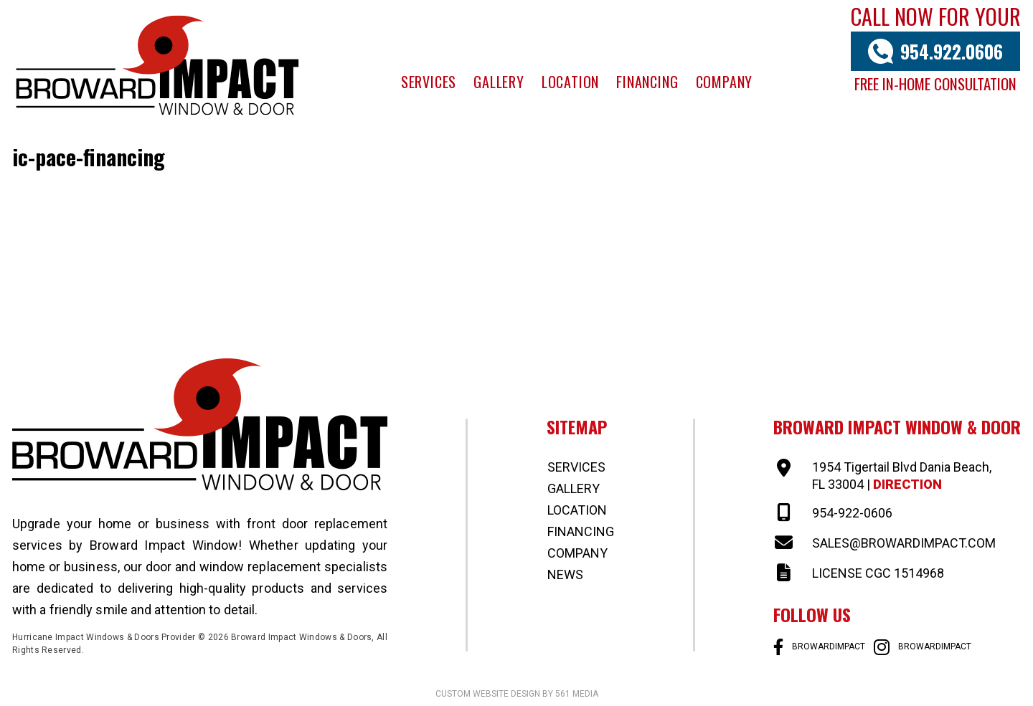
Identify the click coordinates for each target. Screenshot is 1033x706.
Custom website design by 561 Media (516, 694)
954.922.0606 (951, 51)
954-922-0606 (852, 512)
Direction (907, 484)
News (565, 574)
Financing (647, 81)
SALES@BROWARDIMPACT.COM (904, 542)
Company (724, 81)
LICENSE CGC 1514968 (878, 573)
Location (570, 81)
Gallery (498, 81)
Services (428, 81)
